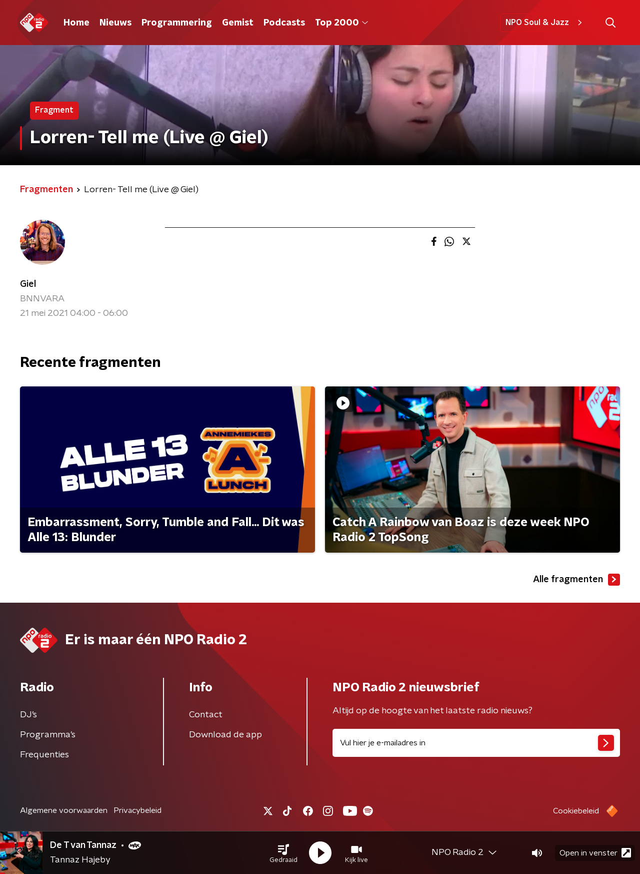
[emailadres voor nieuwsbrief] (476, 743)
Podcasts (284, 23)
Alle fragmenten (576, 580)
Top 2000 (341, 23)
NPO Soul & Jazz (545, 23)
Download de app (225, 734)
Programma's (48, 734)
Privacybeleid (138, 810)
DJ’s (28, 714)
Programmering (177, 23)
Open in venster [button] (595, 852)
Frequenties (44, 754)
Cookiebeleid (576, 811)
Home (77, 23)
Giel (28, 284)
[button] (284, 853)
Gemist (238, 23)
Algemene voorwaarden (64, 810)
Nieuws (116, 23)
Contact (205, 714)
